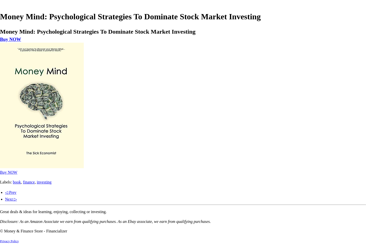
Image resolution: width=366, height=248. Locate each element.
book (17, 182)
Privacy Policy (9, 241)
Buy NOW (10, 39)
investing (44, 182)
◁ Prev (10, 192)
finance (29, 182)
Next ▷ (11, 199)
